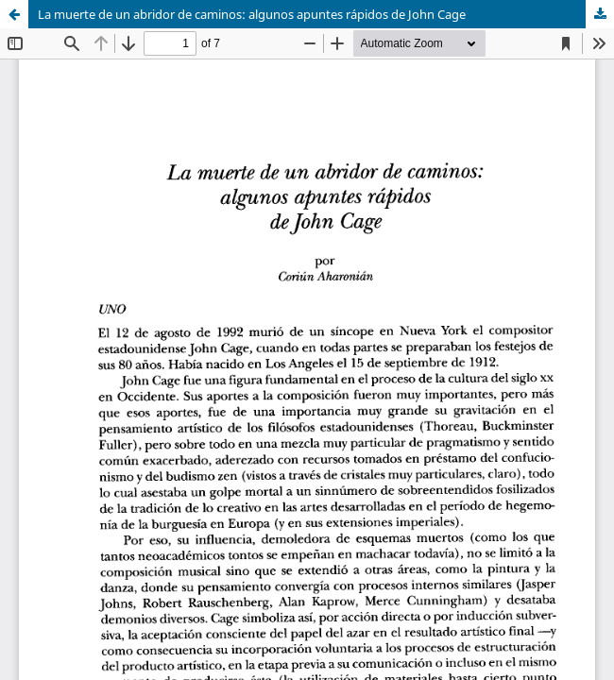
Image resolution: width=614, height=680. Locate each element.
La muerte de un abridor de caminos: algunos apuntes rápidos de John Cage (252, 14)
